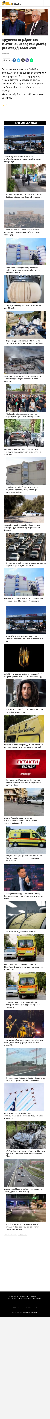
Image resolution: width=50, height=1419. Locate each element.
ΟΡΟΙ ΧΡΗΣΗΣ (36, 1398)
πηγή (4, 154)
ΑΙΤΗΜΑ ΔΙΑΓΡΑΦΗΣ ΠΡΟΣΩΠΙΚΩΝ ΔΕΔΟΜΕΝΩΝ (25, 1400)
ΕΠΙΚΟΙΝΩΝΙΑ (24, 1398)
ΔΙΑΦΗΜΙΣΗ (13, 1398)
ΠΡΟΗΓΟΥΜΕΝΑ (10, 1336)
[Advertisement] (25, 89)
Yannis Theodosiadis (32, 1414)
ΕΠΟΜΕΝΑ (22, 1336)
